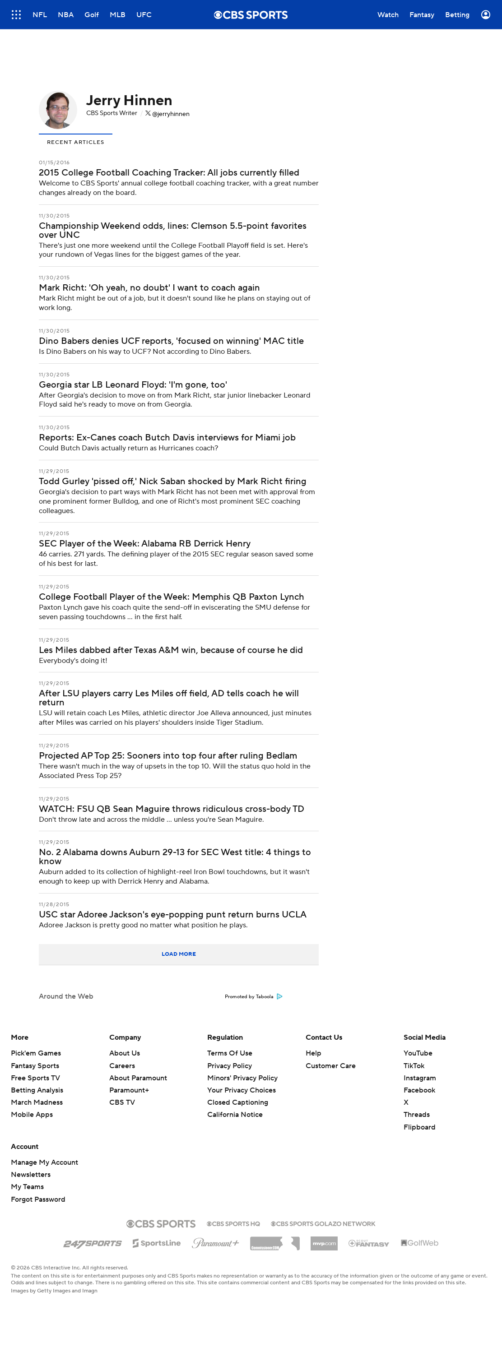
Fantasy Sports (35, 1065)
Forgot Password (38, 1199)
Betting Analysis (37, 1090)
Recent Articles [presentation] (75, 142)
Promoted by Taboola (254, 997)
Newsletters (31, 1174)
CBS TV (122, 1102)
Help (313, 1053)
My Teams (27, 1186)
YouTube (418, 1053)
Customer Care (331, 1065)
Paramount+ (129, 1090)
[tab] (75, 141)
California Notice (235, 1114)
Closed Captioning (237, 1102)
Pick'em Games (36, 1053)
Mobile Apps (32, 1114)
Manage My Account (44, 1162)
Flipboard (420, 1127)
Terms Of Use (229, 1053)
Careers (122, 1065)
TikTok (414, 1065)
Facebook (419, 1090)
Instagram (420, 1078)
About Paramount (138, 1078)
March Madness (37, 1102)
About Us (124, 1053)
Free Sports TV (35, 1078)
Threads (417, 1114)
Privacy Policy (229, 1065)
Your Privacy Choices (241, 1090)
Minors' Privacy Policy (242, 1078)
